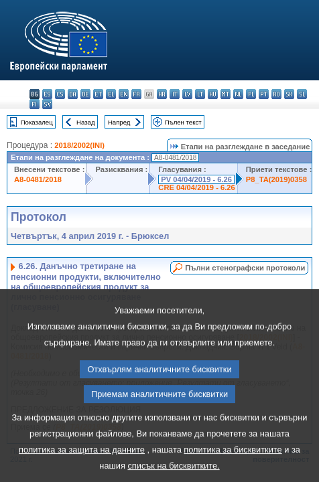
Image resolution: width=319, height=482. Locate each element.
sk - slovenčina (289, 94)
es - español (47, 94)
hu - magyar (213, 94)
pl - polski (251, 94)
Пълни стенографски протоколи (245, 268)
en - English (124, 94)
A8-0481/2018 (38, 179)
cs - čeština (60, 94)
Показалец (37, 122)
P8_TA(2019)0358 (276, 179)
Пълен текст (183, 122)
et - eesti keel (98, 94)
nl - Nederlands (238, 94)
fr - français (136, 94)
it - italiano (175, 94)
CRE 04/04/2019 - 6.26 (196, 187)
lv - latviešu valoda (187, 94)
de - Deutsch (85, 94)
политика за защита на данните (82, 468)
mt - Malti (225, 94)
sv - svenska (47, 104)
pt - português (264, 94)
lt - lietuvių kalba (200, 94)
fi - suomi (34, 104)
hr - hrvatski (162, 94)
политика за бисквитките (232, 468)
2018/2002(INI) (79, 145)
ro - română (276, 94)
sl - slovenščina (302, 94)
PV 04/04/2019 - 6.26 (196, 179)
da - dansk (73, 94)
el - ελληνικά (111, 94)
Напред (119, 122)
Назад (85, 122)
